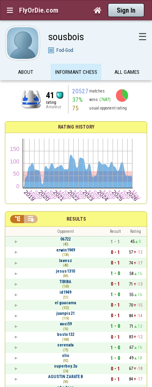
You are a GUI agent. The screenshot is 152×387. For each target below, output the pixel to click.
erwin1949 (65, 250)
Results (76, 219)
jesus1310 (65, 271)
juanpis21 (65, 313)
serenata (65, 345)
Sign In (126, 10)
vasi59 (66, 324)
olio (65, 355)
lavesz (65, 260)
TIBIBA (65, 281)
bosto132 (65, 334)
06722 (65, 239)
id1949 (65, 292)
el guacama (65, 302)
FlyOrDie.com (38, 10)
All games (126, 72)
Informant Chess (76, 72)
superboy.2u (65, 366)
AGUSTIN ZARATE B (65, 376)
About (25, 72)
